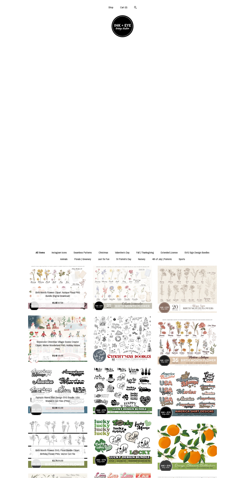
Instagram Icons (59, 53)
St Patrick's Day (123, 60)
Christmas (103, 53)
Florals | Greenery (82, 60)
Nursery (141, 60)
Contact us (57, 471)
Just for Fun (103, 60)
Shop (110, 7)
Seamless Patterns (83, 53)
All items (40, 53)
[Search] (135, 8)
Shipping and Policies (58, 466)
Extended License (169, 53)
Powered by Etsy (187, 471)
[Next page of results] (139, 431)
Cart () (123, 7)
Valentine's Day (122, 53)
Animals (64, 60)
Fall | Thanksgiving (145, 53)
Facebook (122, 461)
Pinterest (122, 471)
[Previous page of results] (106, 431)
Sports (182, 60)
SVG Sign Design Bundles (197, 53)
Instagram (122, 466)
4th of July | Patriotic (162, 60)
